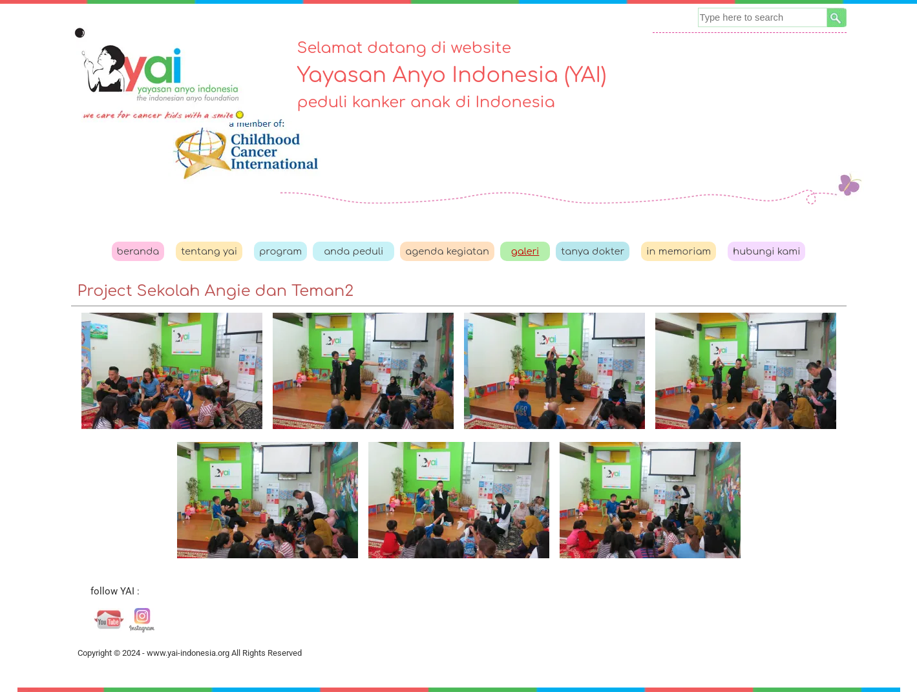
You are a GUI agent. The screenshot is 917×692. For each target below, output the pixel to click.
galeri (525, 251)
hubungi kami (766, 251)
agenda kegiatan (447, 251)
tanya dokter (592, 251)
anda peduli (353, 251)
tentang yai (209, 251)
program (280, 251)
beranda (138, 251)
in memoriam (678, 251)
